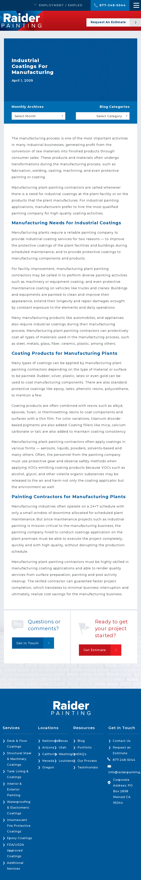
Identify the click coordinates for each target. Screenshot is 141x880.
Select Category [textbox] (109, 116)
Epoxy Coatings (19, 838)
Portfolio (84, 747)
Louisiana (66, 760)
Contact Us (122, 741)
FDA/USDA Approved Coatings (15, 850)
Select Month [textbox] (25, 116)
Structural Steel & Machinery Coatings (19, 759)
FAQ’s (82, 754)
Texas (63, 741)
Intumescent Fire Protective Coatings (18, 825)
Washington (68, 754)
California (49, 754)
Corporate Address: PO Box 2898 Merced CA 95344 (123, 791)
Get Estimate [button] (95, 650)
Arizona (48, 747)
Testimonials (87, 767)
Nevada (48, 760)
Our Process (87, 760)
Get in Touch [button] (27, 643)
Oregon (48, 767)
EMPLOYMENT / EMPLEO (61, 5)
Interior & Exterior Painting (14, 789)
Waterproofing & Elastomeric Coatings (18, 807)
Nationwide (51, 741)
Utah (62, 747)
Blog (81, 741)
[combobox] (38, 116)
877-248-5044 (112, 5)
